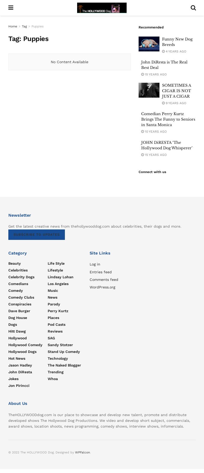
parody (54, 304)
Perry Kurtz (58, 311)
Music (53, 290)
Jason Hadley (20, 365)
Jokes (13, 379)
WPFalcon (82, 452)
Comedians (18, 284)
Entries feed (101, 272)
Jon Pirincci (18, 385)
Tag (24, 26)
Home (12, 26)
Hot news (16, 358)
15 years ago (154, 74)
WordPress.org (102, 287)
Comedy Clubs (21, 297)
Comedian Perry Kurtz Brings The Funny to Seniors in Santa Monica (168, 119)
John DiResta (20, 372)
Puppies (38, 26)
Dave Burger (19, 311)
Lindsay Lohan (60, 277)
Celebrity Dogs (21, 277)
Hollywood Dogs (22, 352)
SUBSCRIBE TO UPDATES (37, 234)
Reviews (55, 331)
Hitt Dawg (17, 331)
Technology (58, 358)
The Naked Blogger (64, 365)
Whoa (53, 379)
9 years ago (174, 103)
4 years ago (174, 51)
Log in (95, 264)
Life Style (56, 263)
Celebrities (18, 270)
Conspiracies (19, 304)
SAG (51, 338)
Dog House (17, 318)
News (52, 297)
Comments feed (104, 279)
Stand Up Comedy (64, 352)
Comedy (15, 290)
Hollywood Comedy (25, 345)
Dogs (12, 324)
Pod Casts (56, 324)
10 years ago (154, 131)
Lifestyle (55, 270)
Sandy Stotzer (60, 345)
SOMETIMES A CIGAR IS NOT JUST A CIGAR (176, 91)
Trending (56, 372)
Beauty (14, 263)
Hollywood (17, 338)
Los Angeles (58, 284)
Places (53, 318)
